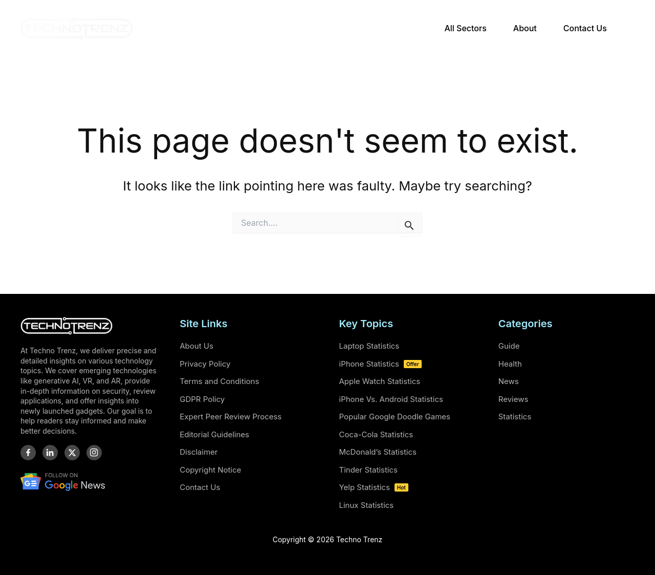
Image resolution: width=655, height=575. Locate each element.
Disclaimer (198, 452)
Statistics (515, 416)
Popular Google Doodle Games (394, 416)
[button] (630, 28)
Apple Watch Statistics (380, 381)
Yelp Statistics (373, 487)
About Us (196, 346)
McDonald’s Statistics (378, 452)
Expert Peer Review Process (230, 416)
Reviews (513, 399)
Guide (509, 346)
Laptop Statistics (369, 346)
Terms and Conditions (219, 381)
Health (510, 364)
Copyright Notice (210, 470)
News (508, 381)
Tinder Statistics (368, 470)
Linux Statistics (366, 505)
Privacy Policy (205, 364)
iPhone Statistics (380, 364)
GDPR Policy (202, 399)
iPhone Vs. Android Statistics (391, 399)
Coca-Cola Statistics (376, 434)
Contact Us (200, 487)
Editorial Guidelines (214, 434)
